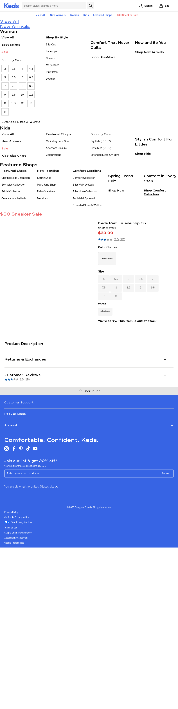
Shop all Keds (107, 275)
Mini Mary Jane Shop (58, 141)
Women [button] (74, 15)
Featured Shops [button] (102, 15)
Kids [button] (86, 15)
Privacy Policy (11, 560)
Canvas (50, 58)
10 (22, 94)
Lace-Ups (51, 51)
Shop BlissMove (103, 95)
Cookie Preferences (14, 591)
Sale (4, 52)
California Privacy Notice (16, 565)
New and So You (150, 80)
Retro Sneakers (46, 224)
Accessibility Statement (16, 586)
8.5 (31, 86)
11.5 (14, 103)
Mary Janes (52, 65)
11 (5, 103)
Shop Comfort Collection (155, 254)
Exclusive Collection (13, 217)
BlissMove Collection (85, 224)
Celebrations (53, 154)
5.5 (13, 77)
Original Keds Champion (15, 210)
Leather (50, 78)
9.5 (13, 94)
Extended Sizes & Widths (20, 122)
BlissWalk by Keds (83, 217)
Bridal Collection (11, 224)
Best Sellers (10, 44)
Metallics (42, 231)
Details (42, 514)
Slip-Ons (51, 44)
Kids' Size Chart (13, 155)
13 (31, 103)
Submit (166, 521)
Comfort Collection (84, 210)
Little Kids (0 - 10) (101, 148)
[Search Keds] (54, 5)
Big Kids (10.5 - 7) (101, 141)
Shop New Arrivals (149, 90)
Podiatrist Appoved (84, 231)
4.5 (31, 68)
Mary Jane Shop (46, 217)
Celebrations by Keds (13, 231)
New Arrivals (58, 15)
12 (22, 103)
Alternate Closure (56, 148)
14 (5, 111)
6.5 (31, 77)
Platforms (52, 71)
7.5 (13, 86)
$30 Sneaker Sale (127, 15)
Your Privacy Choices (18, 570)
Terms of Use (10, 575)
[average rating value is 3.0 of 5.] (109, 287)
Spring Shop (44, 210)
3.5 (13, 68)
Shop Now (116, 252)
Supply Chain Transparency (17, 580)
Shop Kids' (143, 191)
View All (41, 15)
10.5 (31, 94)
